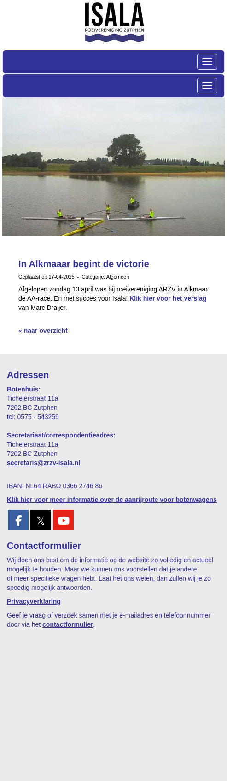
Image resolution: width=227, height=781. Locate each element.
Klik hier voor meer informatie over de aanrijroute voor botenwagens (112, 499)
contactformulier (67, 624)
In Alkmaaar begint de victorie (83, 264)
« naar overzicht (43, 330)
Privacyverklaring (34, 601)
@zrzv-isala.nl (43, 462)
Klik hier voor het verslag (167, 298)
